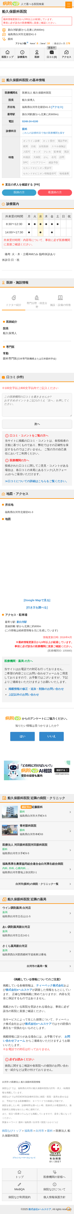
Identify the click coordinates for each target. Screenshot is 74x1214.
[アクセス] (57, 107)
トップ (19, 1176)
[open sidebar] (68, 5)
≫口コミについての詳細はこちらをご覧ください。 (36, 481)
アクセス (66, 57)
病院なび (11, 3)
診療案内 (22, 57)
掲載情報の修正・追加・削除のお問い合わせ (36, 688)
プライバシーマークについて (24, 1158)
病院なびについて (54, 1189)
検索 (68, 1209)
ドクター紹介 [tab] (13, 304)
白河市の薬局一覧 (37, 966)
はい (22, 736)
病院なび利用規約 (19, 1197)
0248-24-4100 (30, 121)
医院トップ (7, 57)
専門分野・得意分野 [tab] (37, 305)
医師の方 (19, 192)
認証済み (26, 807)
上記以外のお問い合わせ (23, 694)
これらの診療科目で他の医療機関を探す (43, 132)
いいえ (51, 736)
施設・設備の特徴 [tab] (60, 304)
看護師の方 (55, 192)
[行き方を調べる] (37, 607)
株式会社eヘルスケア (19, 989)
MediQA (19, 1189)
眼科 (24, 129)
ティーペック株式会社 (50, 985)
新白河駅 (22, 621)
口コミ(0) (52, 57)
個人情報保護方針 (54, 1197)
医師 (37, 57)
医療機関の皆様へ (54, 1176)
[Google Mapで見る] (37, 600)
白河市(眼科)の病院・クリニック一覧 (37, 883)
